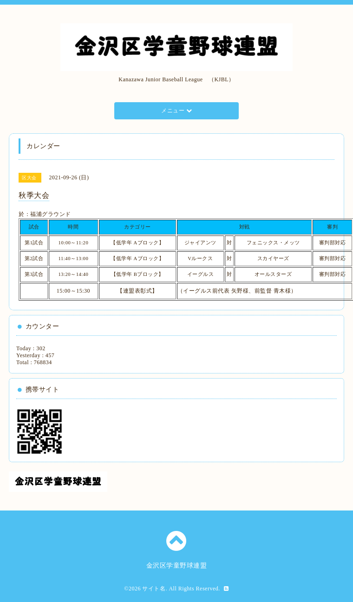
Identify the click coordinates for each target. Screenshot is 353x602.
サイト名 (153, 588)
